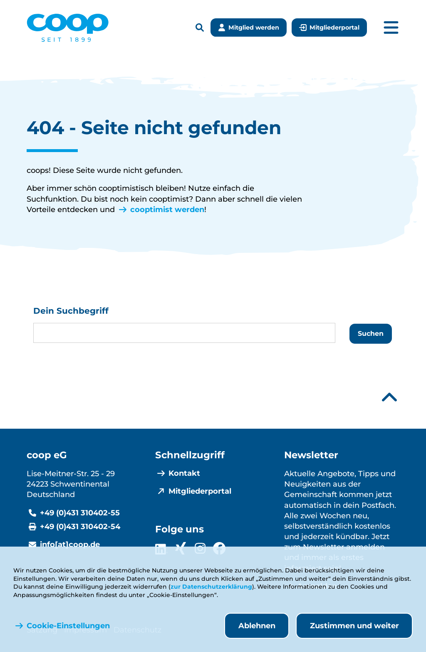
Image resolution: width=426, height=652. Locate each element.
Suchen (371, 333)
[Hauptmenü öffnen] (391, 28)
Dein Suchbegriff (71, 311)
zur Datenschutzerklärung (211, 586)
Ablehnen (256, 625)
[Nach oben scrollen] (389, 397)
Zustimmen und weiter (354, 625)
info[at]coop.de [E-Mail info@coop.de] (70, 544)
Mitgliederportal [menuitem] (199, 491)
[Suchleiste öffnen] (199, 28)
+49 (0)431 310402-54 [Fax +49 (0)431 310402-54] (80, 526)
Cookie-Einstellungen (68, 625)
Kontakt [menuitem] (184, 473)
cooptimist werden (167, 209)
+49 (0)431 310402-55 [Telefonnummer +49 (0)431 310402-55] (80, 512)
